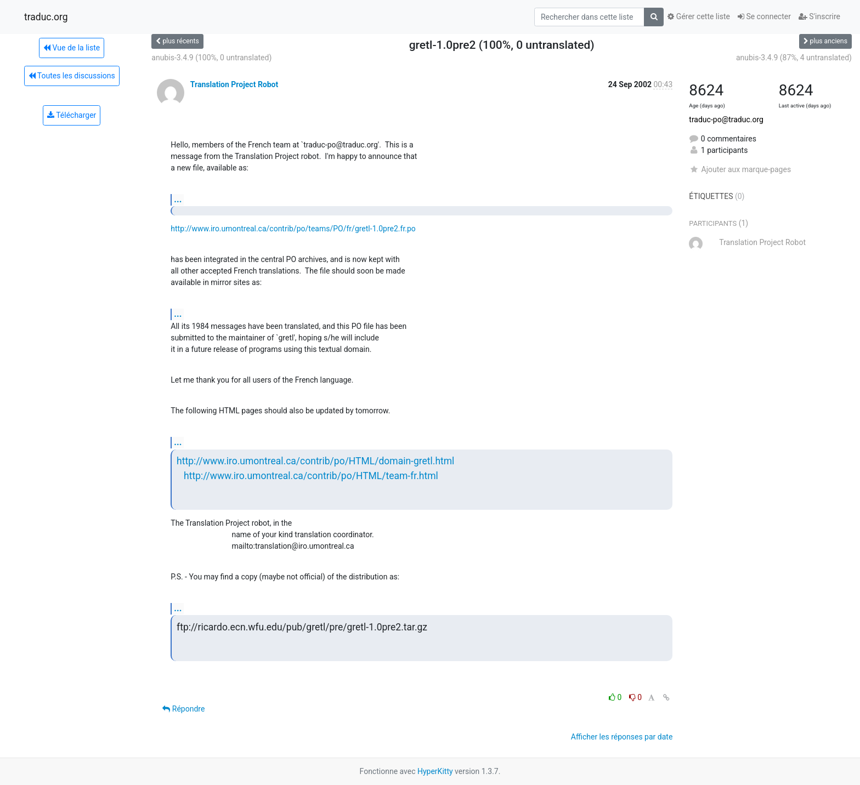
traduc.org (46, 17)
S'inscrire (819, 16)
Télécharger (71, 115)
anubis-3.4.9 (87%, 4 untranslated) (794, 57)
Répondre (183, 708)
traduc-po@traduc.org (726, 119)
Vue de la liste (71, 47)
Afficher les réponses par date (621, 736)
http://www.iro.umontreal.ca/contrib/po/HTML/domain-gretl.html (315, 461)
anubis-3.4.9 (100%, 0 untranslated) (211, 57)
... (178, 199)
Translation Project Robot (234, 84)
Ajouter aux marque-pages (740, 169)
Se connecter (764, 16)
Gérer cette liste (698, 16)
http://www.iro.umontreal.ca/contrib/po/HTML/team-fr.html (311, 475)
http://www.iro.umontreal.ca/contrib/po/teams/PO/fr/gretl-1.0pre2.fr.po (293, 228)
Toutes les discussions (72, 75)
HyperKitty (435, 771)
